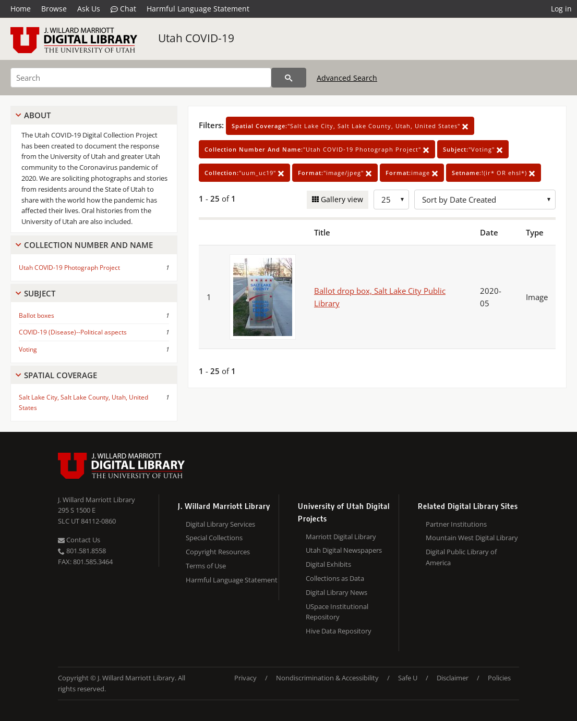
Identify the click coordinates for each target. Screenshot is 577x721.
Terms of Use (206, 565)
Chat (123, 9)
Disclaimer (452, 677)
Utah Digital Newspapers (344, 550)
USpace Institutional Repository (337, 612)
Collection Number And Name (88, 245)
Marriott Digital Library (341, 536)
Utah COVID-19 (196, 38)
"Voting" (473, 149)
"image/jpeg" (335, 173)
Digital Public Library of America (461, 557)
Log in (561, 9)
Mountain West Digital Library (472, 537)
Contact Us (79, 539)
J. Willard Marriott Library (96, 499)
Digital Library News (336, 592)
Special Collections (214, 537)
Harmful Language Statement (198, 9)
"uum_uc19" (244, 173)
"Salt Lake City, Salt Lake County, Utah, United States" (350, 126)
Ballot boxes (36, 315)
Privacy (245, 677)
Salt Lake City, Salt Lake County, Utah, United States (83, 402)
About (37, 115)
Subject (39, 293)
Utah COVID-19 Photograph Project (69, 267)
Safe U (407, 677)
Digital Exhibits (328, 564)
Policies (499, 677)
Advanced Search (347, 78)
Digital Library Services (220, 524)
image (412, 173)
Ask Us (88, 9)
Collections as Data (335, 578)
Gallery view (341, 199)
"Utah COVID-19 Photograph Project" (317, 149)
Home (20, 9)
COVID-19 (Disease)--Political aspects (73, 332)
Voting (28, 349)
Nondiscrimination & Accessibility (327, 677)
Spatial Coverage (60, 375)
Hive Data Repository (338, 631)
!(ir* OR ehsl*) (493, 173)
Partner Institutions (456, 524)
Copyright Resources (218, 551)
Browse (54, 9)
